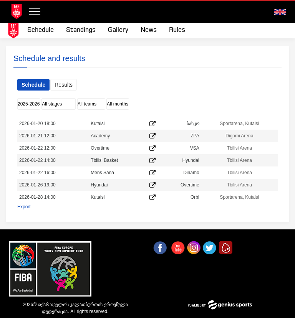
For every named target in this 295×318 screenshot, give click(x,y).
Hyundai (190, 160)
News (149, 30)
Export (24, 206)
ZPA (195, 135)
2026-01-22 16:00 (37, 172)
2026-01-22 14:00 (37, 160)
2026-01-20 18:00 (37, 123)
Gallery (118, 30)
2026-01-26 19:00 (37, 185)
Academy (100, 135)
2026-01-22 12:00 (37, 148)
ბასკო (193, 123)
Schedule (40, 30)
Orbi (195, 197)
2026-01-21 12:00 (37, 135)
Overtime (100, 148)
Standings (81, 30)
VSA (194, 148)
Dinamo (191, 172)
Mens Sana (102, 172)
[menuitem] (40, 30)
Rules (177, 30)
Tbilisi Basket (104, 160)
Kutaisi (97, 123)
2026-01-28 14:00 (37, 197)
